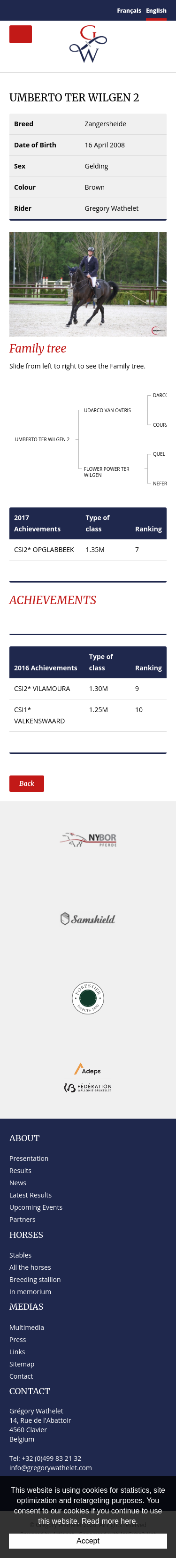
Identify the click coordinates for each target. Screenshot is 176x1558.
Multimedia (26, 1327)
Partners (22, 1219)
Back (26, 783)
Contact (21, 1376)
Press (17, 1339)
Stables (20, 1255)
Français (129, 11)
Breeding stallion (35, 1279)
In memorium (30, 1291)
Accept (88, 1541)
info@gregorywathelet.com (50, 1467)
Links (17, 1351)
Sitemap (21, 1363)
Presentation (28, 1158)
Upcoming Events (35, 1207)
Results (20, 1170)
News (17, 1182)
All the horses (30, 1267)
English (156, 11)
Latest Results (30, 1194)
